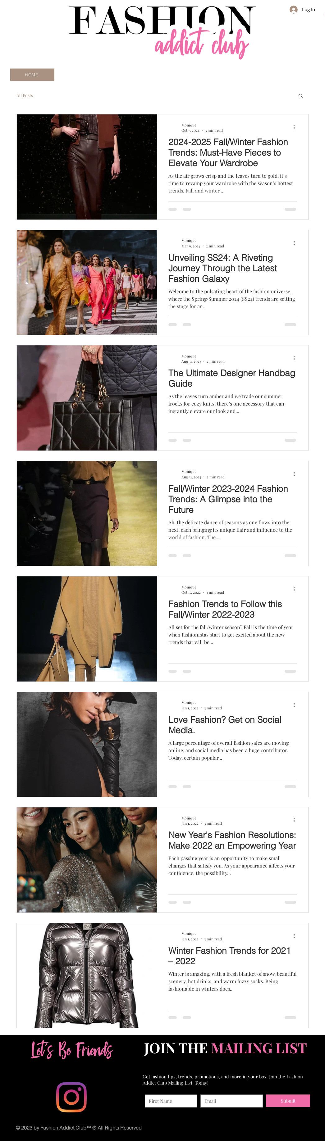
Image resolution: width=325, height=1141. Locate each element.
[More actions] (296, 127)
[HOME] (32, 75)
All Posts (24, 95)
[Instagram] (71, 1097)
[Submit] (288, 1100)
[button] (301, 96)
